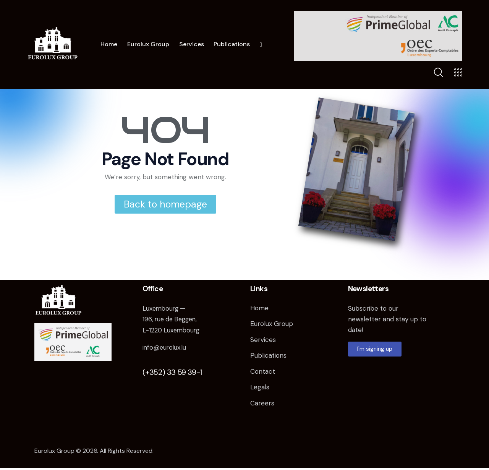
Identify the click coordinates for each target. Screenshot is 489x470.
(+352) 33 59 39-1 (172, 372)
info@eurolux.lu (165, 347)
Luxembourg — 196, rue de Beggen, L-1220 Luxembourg (172, 319)
